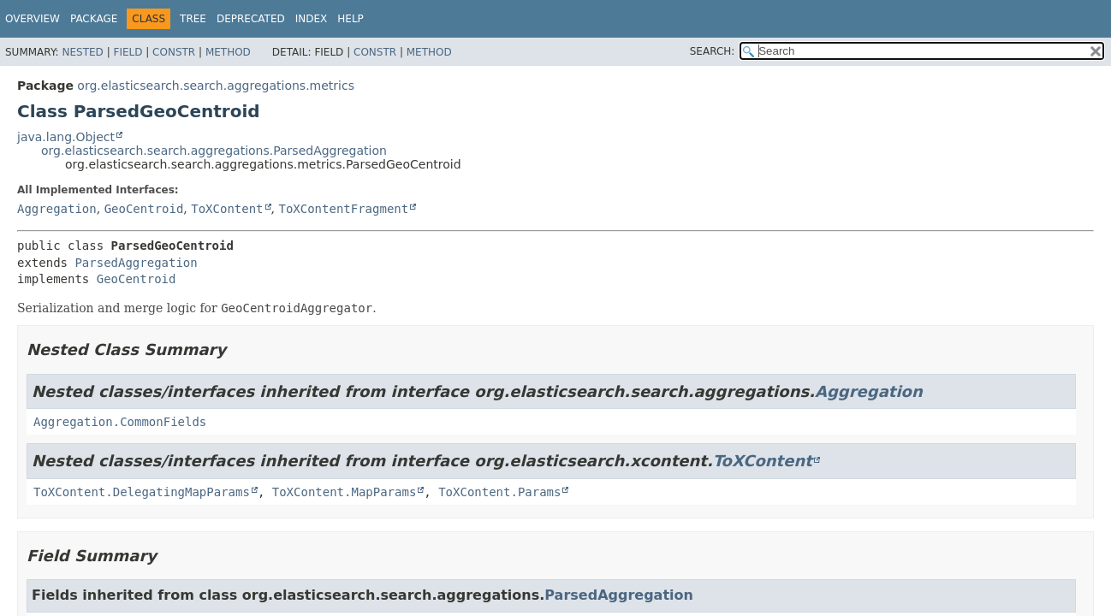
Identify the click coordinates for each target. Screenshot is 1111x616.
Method (228, 52)
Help (350, 19)
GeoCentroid (144, 209)
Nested (82, 52)
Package (93, 19)
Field (127, 52)
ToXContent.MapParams (344, 492)
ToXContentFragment (343, 209)
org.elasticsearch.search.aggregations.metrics (215, 85)
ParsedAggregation (135, 263)
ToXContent (227, 209)
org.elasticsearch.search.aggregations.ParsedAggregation (214, 150)
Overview (32, 19)
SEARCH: (712, 51)
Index (311, 19)
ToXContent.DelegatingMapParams (141, 492)
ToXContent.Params (499, 492)
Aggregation (57, 209)
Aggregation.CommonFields (119, 422)
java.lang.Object (66, 137)
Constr (173, 52)
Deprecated (251, 19)
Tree (193, 19)
